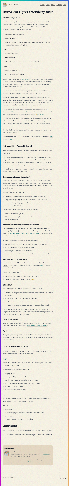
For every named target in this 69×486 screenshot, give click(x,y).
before (12, 22)
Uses (64, 5)
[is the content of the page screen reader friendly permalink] (2, 224)
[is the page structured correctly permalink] (2, 258)
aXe (4, 395)
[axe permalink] (2, 394)
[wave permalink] (2, 358)
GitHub (29, 462)
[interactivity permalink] (2, 284)
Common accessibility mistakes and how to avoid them (16, 111)
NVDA (17, 236)
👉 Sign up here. (40, 114)
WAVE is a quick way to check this (37, 326)
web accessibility (27, 79)
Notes (42, 5)
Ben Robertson (11, 477)
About (53, 5)
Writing (59, 5)
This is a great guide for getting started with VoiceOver (23, 233)
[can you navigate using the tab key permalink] (2, 176)
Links (48, 5)
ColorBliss (46, 454)
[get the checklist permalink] (2, 425)
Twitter (24, 462)
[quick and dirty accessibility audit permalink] (2, 145)
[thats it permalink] (2, 330)
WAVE (42, 265)
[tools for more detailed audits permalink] (2, 346)
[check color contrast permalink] (2, 319)
